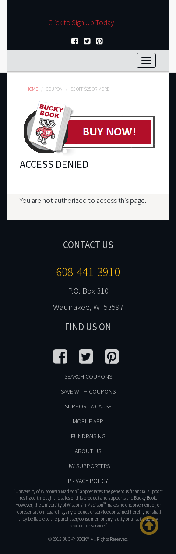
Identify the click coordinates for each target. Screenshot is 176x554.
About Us (88, 451)
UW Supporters (88, 466)
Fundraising (88, 436)
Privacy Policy (88, 481)
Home (32, 89)
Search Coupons (88, 376)
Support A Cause (88, 406)
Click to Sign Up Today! (82, 22)
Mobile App (88, 421)
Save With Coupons (88, 391)
